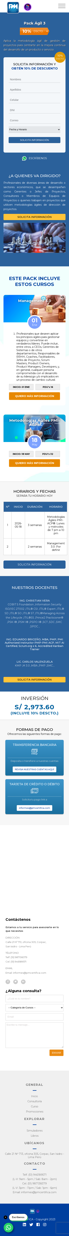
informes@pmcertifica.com (34, 808)
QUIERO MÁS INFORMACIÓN (34, 396)
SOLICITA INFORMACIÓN (34, 217)
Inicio (34, 1096)
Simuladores (35, 1130)
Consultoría (34, 1101)
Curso (34, 1106)
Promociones (34, 1111)
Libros (34, 1135)
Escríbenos (34, 158)
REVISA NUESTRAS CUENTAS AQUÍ (34, 769)
